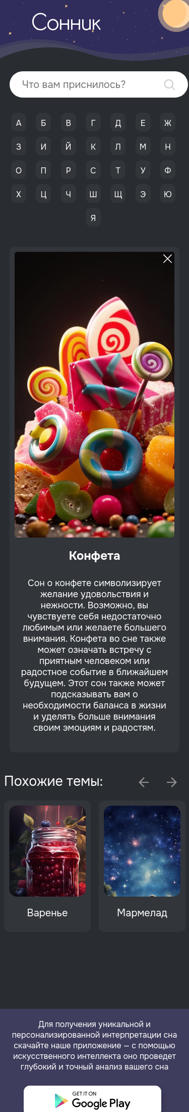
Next (171, 782)
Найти (169, 85)
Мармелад (142, 913)
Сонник (66, 24)
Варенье (47, 913)
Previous (143, 782)
